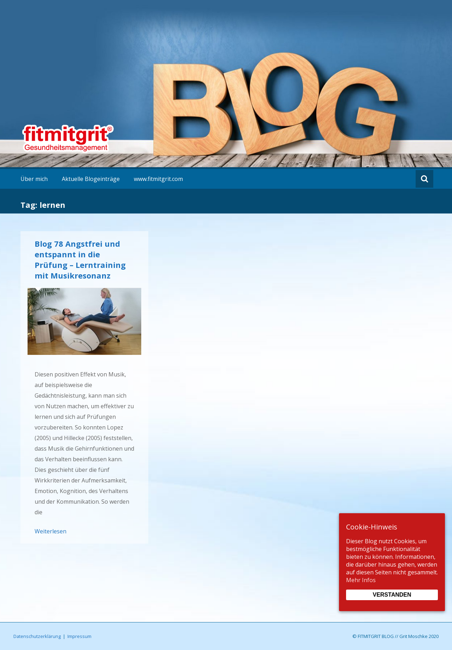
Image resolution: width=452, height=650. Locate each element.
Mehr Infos (361, 580)
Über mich (34, 179)
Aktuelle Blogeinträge (91, 179)
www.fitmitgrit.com (158, 179)
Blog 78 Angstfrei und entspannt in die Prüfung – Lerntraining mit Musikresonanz (80, 259)
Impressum (79, 636)
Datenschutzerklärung (37, 636)
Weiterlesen (50, 531)
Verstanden (392, 595)
